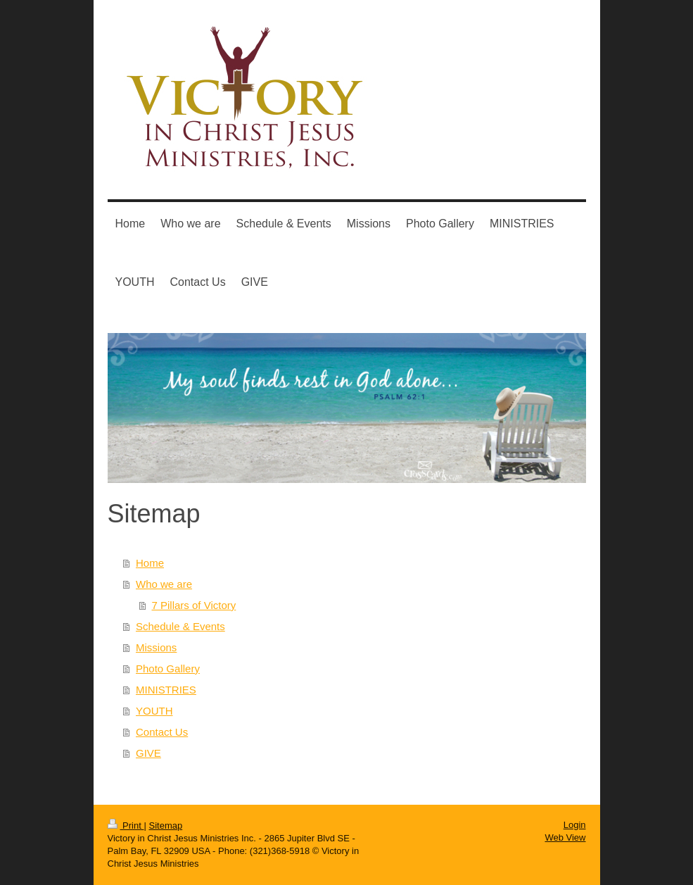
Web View (565, 837)
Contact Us (162, 732)
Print (126, 825)
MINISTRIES (166, 690)
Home (150, 563)
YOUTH (154, 711)
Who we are (164, 584)
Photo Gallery (168, 668)
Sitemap (165, 825)
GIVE (148, 753)
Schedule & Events (180, 626)
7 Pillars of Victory (194, 605)
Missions (156, 647)
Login (575, 825)
